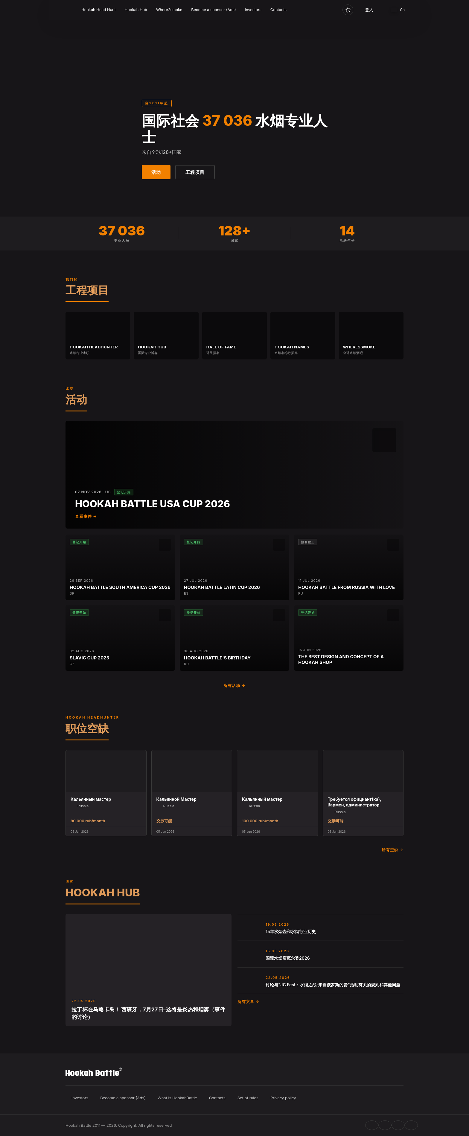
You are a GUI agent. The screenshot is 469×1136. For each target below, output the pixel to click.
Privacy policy (283, 1097)
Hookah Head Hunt (98, 9)
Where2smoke (169, 9)
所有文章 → (248, 1001)
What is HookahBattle (177, 1097)
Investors (253, 9)
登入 (369, 9)
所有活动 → (234, 685)
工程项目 (195, 172)
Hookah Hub (136, 9)
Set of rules (247, 1097)
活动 (156, 172)
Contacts (278, 9)
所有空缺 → (392, 849)
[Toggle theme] (347, 9)
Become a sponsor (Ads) (213, 9)
